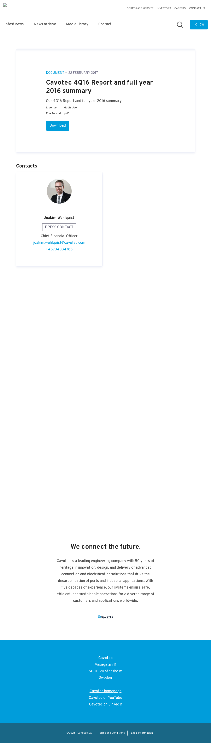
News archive (45, 24)
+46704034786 (59, 498)
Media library (77, 24)
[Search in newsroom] (180, 24)
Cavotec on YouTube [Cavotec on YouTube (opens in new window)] (105, 698)
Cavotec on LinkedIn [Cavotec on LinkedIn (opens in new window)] (105, 704)
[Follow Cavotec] (199, 24)
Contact (104, 24)
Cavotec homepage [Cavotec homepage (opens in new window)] (106, 691)
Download (57, 374)
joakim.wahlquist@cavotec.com (59, 491)
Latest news (13, 24)
